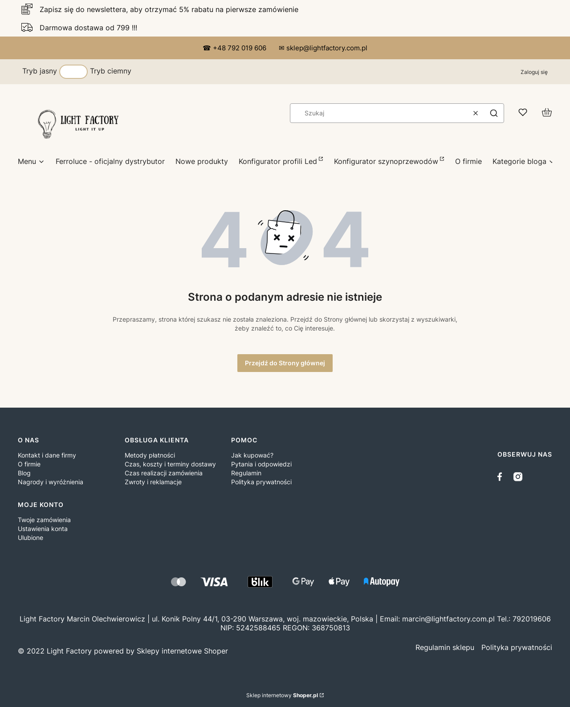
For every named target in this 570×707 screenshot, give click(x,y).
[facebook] (501, 476)
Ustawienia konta (43, 528)
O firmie (29, 464)
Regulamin (246, 473)
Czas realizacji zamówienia (164, 473)
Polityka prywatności (261, 482)
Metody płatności (150, 455)
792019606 (532, 618)
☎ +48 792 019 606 (235, 48)
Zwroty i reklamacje (153, 482)
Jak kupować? (252, 455)
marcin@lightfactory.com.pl (448, 618)
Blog (24, 473)
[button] (494, 113)
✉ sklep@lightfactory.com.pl (323, 48)
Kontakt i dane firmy (47, 455)
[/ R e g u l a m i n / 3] (444, 647)
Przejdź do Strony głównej (285, 363)
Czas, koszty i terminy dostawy (170, 464)
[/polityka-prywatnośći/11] (516, 647)
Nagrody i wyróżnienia (50, 482)
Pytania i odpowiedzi (261, 464)
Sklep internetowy (282, 695)
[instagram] (517, 476)
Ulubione (30, 537)
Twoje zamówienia (44, 519)
